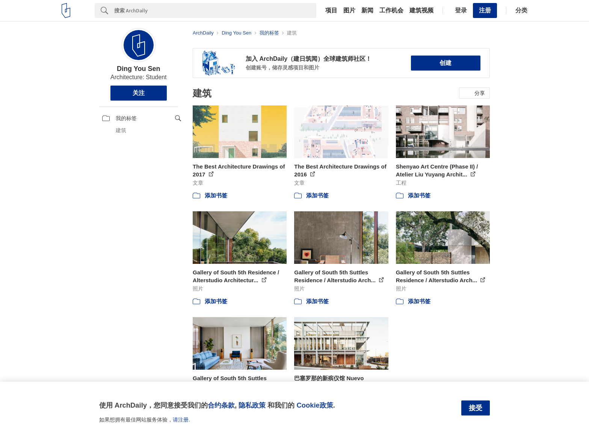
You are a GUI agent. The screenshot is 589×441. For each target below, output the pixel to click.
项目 (331, 11)
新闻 (367, 11)
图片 (349, 11)
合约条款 (221, 405)
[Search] (215, 10)
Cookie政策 (314, 405)
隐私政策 (252, 405)
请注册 (181, 420)
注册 (485, 10)
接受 (475, 408)
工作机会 (391, 11)
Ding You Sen (138, 68)
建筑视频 (421, 11)
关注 (139, 93)
